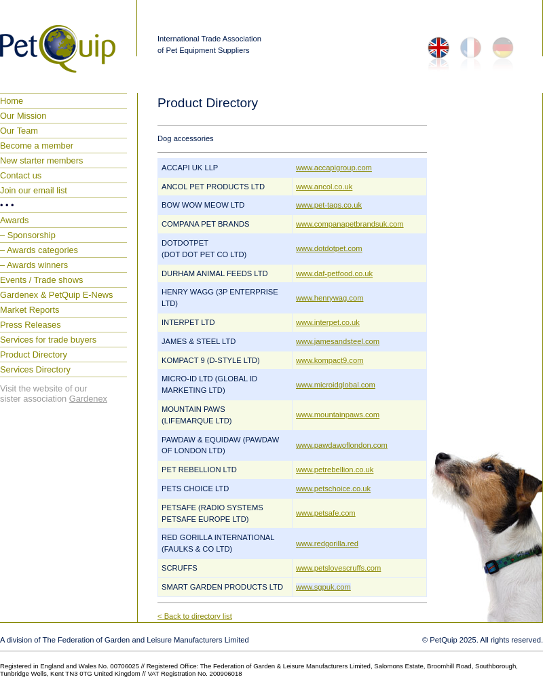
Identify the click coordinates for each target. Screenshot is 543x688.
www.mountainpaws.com (337, 414)
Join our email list (33, 190)
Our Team (19, 131)
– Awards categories (39, 250)
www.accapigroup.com (334, 168)
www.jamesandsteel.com (337, 341)
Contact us (20, 175)
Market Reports (29, 310)
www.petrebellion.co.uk (334, 469)
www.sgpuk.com (323, 587)
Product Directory (33, 354)
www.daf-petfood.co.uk (334, 273)
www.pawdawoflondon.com (342, 445)
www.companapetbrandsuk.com (350, 224)
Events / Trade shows (41, 280)
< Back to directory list (194, 616)
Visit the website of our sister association (53, 393)
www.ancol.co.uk (324, 187)
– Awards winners (34, 265)
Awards (14, 220)
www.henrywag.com (329, 298)
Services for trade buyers (48, 340)
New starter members (41, 160)
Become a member (36, 145)
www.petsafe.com (326, 513)
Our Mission (23, 116)
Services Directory (35, 369)
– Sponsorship (28, 235)
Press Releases (30, 325)
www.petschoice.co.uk (333, 488)
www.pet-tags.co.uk (329, 205)
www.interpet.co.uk (328, 322)
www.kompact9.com (329, 360)
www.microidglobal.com (335, 385)
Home (11, 101)
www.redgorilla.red (327, 543)
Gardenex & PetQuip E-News (56, 295)
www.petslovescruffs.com (338, 568)
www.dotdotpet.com (329, 248)
